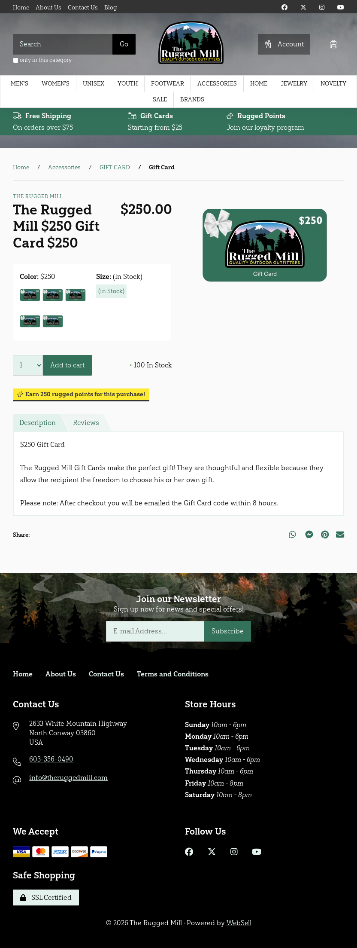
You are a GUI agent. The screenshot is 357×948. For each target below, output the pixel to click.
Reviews (86, 423)
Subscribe (228, 631)
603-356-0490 (51, 759)
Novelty (333, 83)
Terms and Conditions (173, 674)
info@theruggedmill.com (69, 778)
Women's (56, 83)
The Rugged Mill (38, 196)
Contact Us (83, 7)
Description (37, 423)
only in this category (42, 60)
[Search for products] (63, 44)
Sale (160, 99)
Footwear (167, 83)
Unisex (93, 83)
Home (21, 7)
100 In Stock (151, 365)
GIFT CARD (115, 167)
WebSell (239, 923)
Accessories (217, 83)
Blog (110, 7)
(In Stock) (111, 291)
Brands (192, 99)
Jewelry (294, 83)
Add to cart (67, 365)
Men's (19, 83)
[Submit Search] (124, 44)
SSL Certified (46, 897)
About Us (48, 7)
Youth (128, 83)
